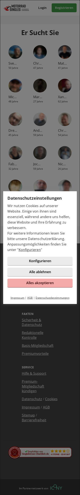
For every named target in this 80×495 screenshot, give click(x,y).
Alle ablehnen (40, 272)
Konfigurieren (30, 249)
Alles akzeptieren (40, 283)
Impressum (17, 298)
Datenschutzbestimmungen (52, 298)
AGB (30, 298)
